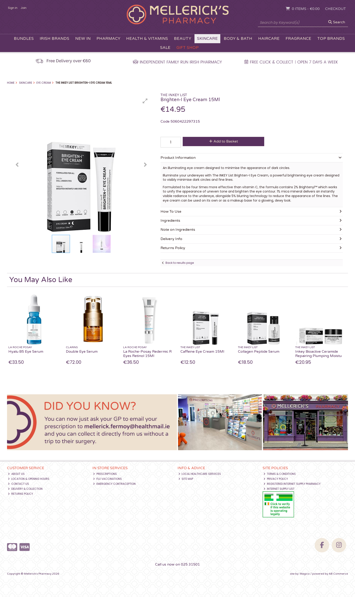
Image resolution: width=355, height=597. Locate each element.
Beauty (182, 38)
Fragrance (298, 38)
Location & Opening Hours (28, 479)
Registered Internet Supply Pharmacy (292, 484)
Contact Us (18, 484)
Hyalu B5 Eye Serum (25, 351)
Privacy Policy (276, 479)
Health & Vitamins (147, 38)
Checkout (335, 9)
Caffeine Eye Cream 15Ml (202, 351)
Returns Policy (20, 494)
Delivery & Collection (25, 489)
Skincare (207, 38)
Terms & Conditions (280, 474)
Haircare (269, 38)
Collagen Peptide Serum (258, 351)
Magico (305, 573)
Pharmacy (108, 38)
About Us (16, 474)
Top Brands (331, 38)
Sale (165, 47)
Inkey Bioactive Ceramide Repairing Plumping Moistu (318, 353)
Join (23, 8)
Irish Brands (54, 38)
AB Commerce (338, 573)
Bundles (24, 38)
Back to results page (180, 263)
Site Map (185, 479)
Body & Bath (238, 38)
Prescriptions (105, 474)
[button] (145, 101)
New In (83, 38)
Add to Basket (223, 141)
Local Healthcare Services (199, 474)
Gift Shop (187, 47)
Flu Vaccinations (107, 479)
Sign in (12, 8)
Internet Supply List (279, 489)
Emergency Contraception (114, 484)
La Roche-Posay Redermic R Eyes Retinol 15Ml (147, 353)
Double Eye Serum (82, 351)
